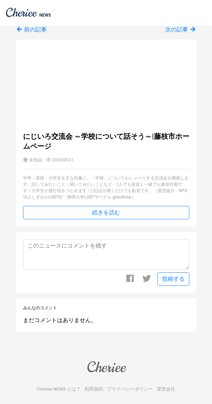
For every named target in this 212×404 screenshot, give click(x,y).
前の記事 (31, 29)
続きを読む (106, 212)
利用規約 (94, 389)
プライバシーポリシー (130, 389)
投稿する (173, 278)
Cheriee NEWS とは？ (59, 389)
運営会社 (166, 389)
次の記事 (180, 29)
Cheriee (106, 367)
